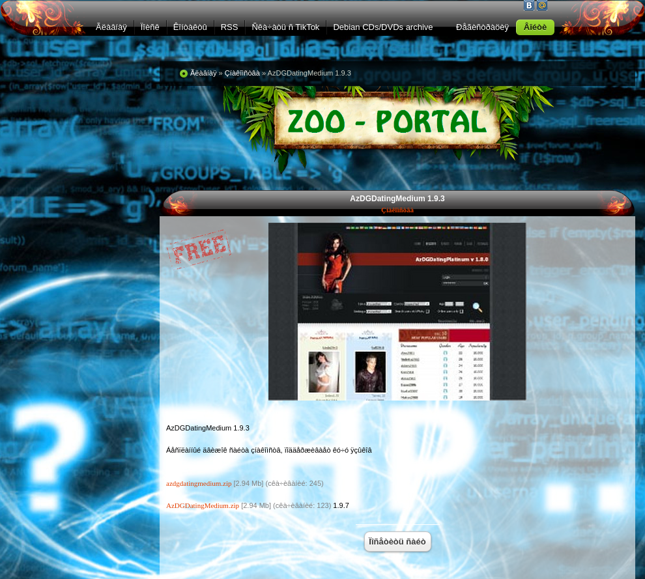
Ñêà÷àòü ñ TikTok (285, 27)
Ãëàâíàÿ (111, 27)
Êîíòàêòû (190, 27)
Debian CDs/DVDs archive (383, 27)
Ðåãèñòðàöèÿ (482, 27)
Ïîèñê (150, 27)
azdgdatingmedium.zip (199, 483)
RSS (229, 27)
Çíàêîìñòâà (397, 210)
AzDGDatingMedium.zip (202, 505)
